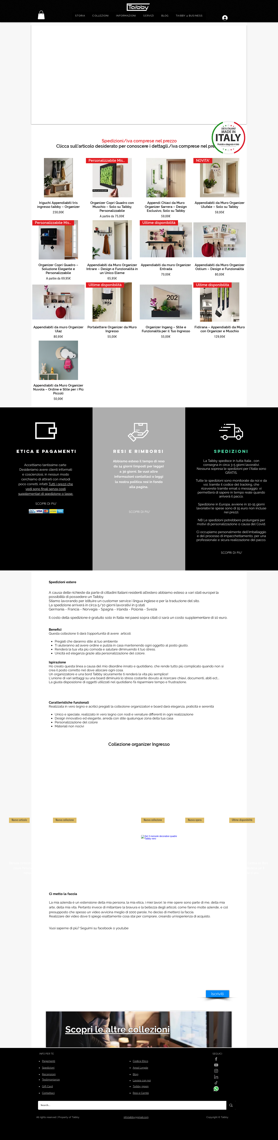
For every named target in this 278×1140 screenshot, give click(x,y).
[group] (139, 846)
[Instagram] (216, 1070)
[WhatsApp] (216, 1088)
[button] (100, 16)
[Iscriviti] (217, 993)
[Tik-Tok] (216, 1082)
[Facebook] (216, 1059)
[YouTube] (216, 1064)
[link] (41, 15)
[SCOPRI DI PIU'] (46, 504)
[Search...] (129, 1105)
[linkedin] (216, 1076)
